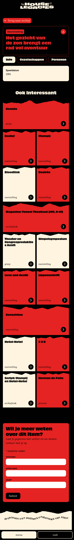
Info (9, 60)
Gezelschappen (32, 60)
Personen (58, 60)
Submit (13, 496)
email (9, 480)
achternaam (11, 468)
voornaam (10, 457)
